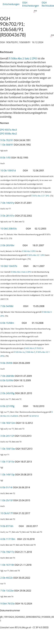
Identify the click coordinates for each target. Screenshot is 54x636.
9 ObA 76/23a (7, 603)
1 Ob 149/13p (7, 474)
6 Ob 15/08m (7, 322)
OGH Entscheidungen (30, 4)
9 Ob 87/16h (6, 526)
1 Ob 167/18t (7, 564)
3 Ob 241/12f (7, 435)
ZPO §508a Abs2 (8, 133)
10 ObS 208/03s (8, 228)
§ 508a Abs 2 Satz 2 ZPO (23, 58)
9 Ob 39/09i (6, 363)
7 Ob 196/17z (7, 551)
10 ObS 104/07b (8, 266)
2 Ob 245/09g (7, 393)
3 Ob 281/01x (7, 215)
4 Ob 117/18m (7, 539)
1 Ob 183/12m (7, 422)
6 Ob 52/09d (6, 380)
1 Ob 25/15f (6, 500)
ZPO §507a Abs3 (8, 129)
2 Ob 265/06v (7, 245)
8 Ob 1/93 (5, 157)
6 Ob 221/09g (7, 406)
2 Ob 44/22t (6, 577)
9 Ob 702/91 (6, 140)
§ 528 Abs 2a (19, 352)
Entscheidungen (11, 4)
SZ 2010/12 (34, 416)
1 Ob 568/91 (6, 144)
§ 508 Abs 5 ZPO (29, 251)
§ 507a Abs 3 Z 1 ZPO (40, 195)
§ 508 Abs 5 (30, 352)
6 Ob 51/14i (6, 487)
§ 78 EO (38, 348)
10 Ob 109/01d (8, 170)
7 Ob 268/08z (7, 375)
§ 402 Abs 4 (29, 348)
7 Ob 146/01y (7, 202)
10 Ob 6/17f (6, 513)
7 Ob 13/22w (7, 590)
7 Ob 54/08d (6, 306)
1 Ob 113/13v (7, 461)
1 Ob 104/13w (7, 448)
